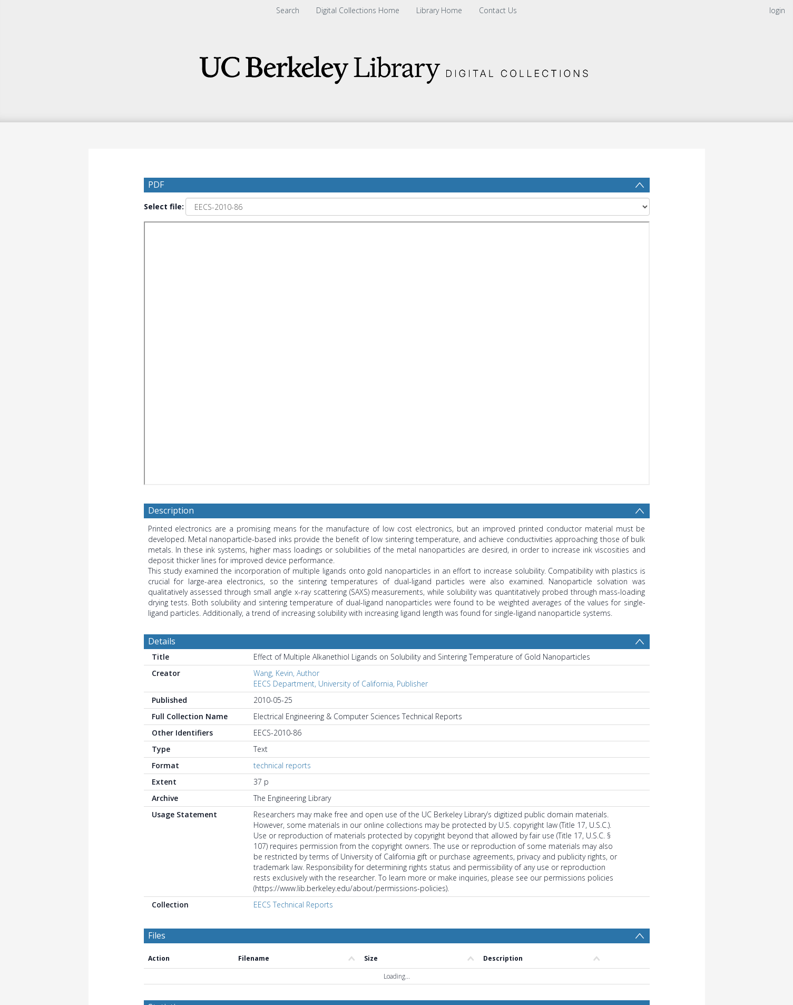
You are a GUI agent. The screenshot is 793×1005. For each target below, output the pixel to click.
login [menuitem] (777, 10)
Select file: (164, 206)
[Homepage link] (397, 66)
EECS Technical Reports (293, 905)
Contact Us (498, 10)
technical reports (282, 765)
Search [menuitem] (287, 10)
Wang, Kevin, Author (286, 673)
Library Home (439, 10)
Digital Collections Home (357, 10)
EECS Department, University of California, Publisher (340, 684)
